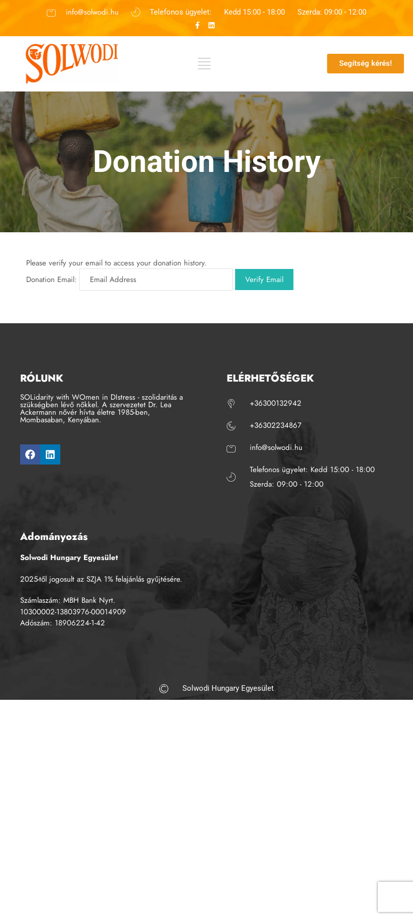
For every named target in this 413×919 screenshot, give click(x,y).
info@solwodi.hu (92, 11)
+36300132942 (275, 403)
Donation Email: (51, 279)
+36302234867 (275, 425)
